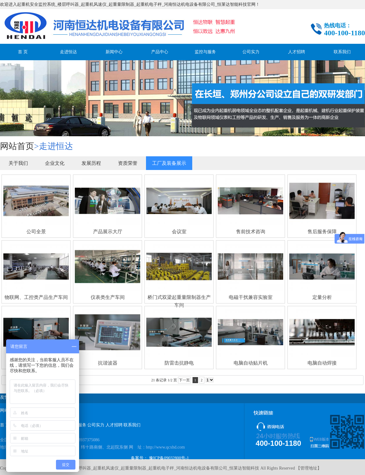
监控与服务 (205, 52)
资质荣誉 (127, 163)
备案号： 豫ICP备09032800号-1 (160, 458)
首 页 (23, 52)
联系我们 (342, 52)
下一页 (184, 380)
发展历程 (91, 163)
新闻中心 (114, 52)
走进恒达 (68, 52)
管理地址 (308, 468)
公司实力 (250, 52)
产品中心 (159, 52)
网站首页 (17, 146)
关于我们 (18, 163)
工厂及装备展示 (169, 163)
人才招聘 (296, 52)
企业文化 (54, 163)
